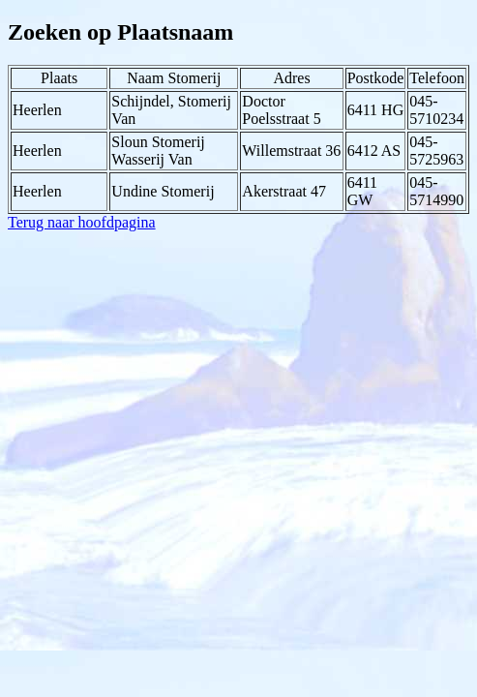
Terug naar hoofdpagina (82, 222)
